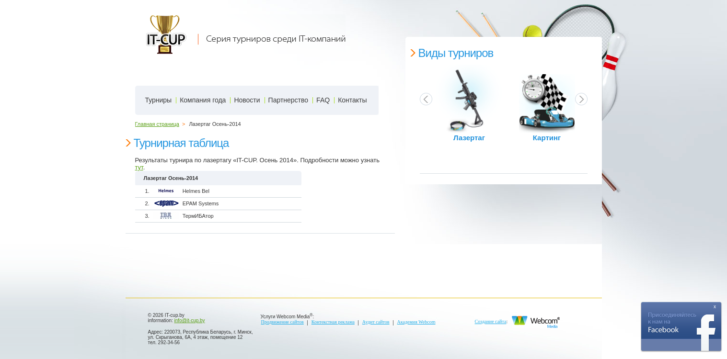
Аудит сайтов (376, 322)
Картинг (547, 138)
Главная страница (157, 124)
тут (139, 167)
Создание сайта (491, 321)
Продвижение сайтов (282, 322)
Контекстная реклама (333, 322)
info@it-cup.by (189, 320)
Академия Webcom (416, 322)
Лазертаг (469, 138)
